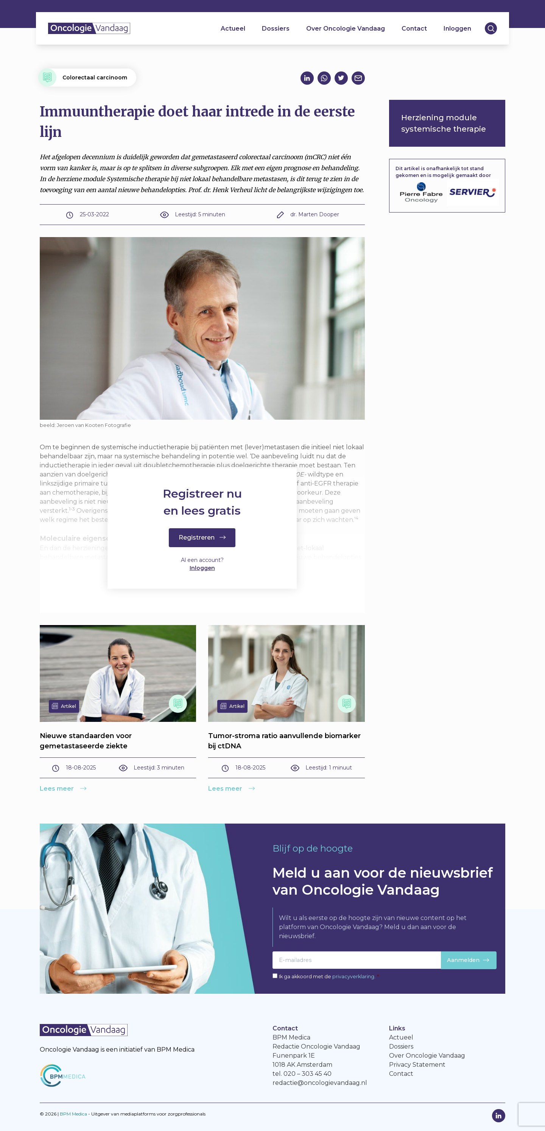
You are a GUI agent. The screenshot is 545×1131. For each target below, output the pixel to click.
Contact (414, 28)
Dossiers (276, 28)
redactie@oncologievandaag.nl (319, 1082)
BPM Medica (73, 1114)
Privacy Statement (417, 1064)
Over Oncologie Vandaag (345, 28)
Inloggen (457, 28)
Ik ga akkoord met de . (329, 976)
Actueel (233, 28)
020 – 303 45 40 (307, 1073)
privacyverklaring (353, 976)
